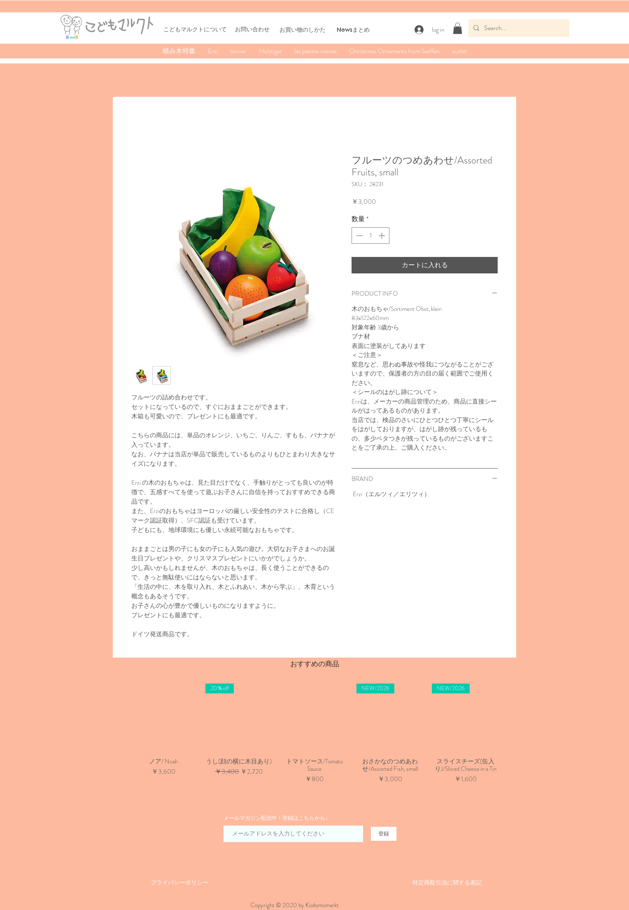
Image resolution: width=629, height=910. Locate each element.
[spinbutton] (370, 235)
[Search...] (518, 28)
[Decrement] (358, 235)
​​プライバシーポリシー (179, 882)
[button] (457, 28)
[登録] (383, 834)
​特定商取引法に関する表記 (447, 882)
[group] (314, 737)
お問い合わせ (252, 29)
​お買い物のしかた (303, 30)
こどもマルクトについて (195, 29)
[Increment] (382, 235)
